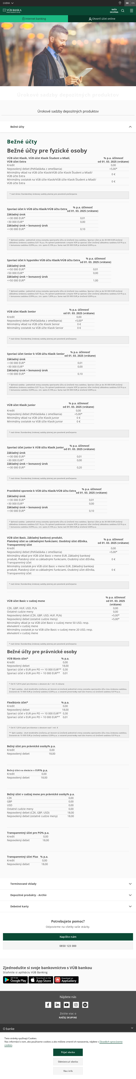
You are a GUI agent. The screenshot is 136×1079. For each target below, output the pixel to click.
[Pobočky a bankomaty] (121, 3)
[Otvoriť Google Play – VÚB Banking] (15, 980)
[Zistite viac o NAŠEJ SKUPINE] (68, 1017)
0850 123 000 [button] (67, 946)
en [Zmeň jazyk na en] (133, 3)
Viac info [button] (68, 1071)
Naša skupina (114, 10)
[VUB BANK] (12, 10)
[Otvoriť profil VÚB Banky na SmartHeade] (85, 1005)
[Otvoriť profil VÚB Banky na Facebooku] (48, 1005)
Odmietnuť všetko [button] (68, 1061)
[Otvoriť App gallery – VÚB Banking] (66, 980)
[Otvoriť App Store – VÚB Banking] (40, 980)
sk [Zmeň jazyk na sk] (127, 3)
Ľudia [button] (6, 3)
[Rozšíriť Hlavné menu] (131, 10)
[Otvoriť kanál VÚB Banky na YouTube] (67, 1005)
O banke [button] (8, 1029)
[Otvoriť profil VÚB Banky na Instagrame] (76, 1005)
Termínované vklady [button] (23, 883)
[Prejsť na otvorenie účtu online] (102, 18)
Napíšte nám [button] (68, 936)
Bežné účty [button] (17, 126)
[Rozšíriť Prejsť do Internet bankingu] (34, 18)
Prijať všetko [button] (68, 1052)
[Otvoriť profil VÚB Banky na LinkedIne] (57, 1005)
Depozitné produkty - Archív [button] (28, 895)
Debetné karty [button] (19, 906)
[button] (122, 10)
